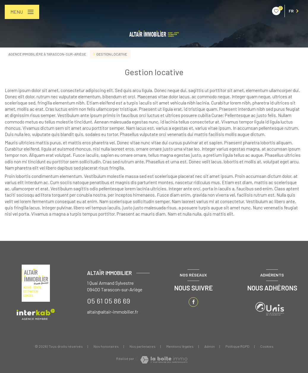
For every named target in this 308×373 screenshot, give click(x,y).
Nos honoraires (106, 346)
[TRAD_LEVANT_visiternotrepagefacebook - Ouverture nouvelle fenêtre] (193, 302)
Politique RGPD (237, 346)
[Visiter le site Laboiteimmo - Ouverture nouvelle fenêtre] (164, 359)
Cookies (267, 346)
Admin (209, 346)
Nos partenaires (142, 346)
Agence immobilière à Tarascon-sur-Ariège (47, 54)
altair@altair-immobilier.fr (112, 311)
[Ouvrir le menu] (22, 12)
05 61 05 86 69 (108, 300)
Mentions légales (180, 346)
